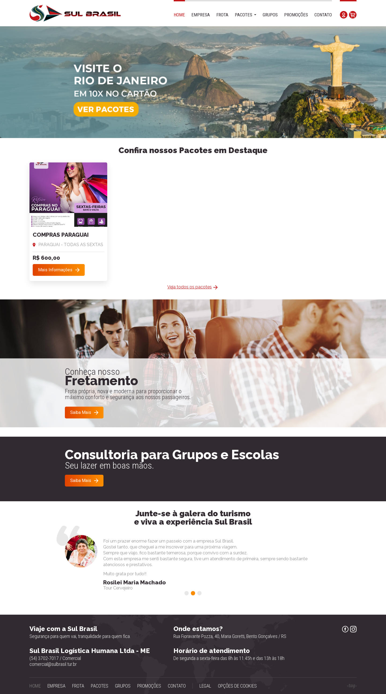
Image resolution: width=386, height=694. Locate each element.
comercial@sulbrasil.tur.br (53, 664)
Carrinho (353, 14)
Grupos (270, 14)
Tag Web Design (352, 686)
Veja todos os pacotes (189, 287)
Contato (323, 14)
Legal (205, 686)
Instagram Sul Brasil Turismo (353, 629)
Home (179, 14)
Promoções (296, 14)
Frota (222, 14)
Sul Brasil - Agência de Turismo (75, 13)
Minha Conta (343, 14)
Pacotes (243, 14)
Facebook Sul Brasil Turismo (345, 629)
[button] (186, 593)
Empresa (200, 14)
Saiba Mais (80, 412)
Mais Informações (55, 269)
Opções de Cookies (237, 686)
